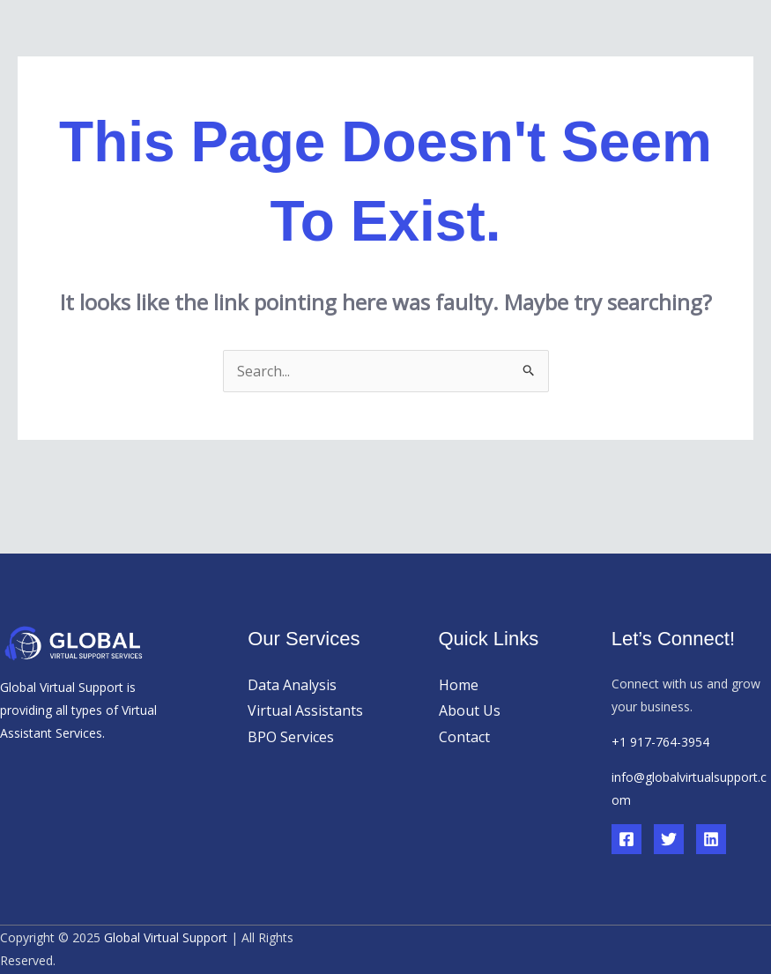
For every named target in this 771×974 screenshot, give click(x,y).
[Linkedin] (711, 839)
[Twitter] (669, 839)
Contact (464, 737)
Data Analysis (292, 685)
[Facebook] (626, 839)
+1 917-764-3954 (660, 741)
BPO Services (291, 737)
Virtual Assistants (305, 710)
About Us (469, 710)
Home (458, 685)
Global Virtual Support (165, 937)
